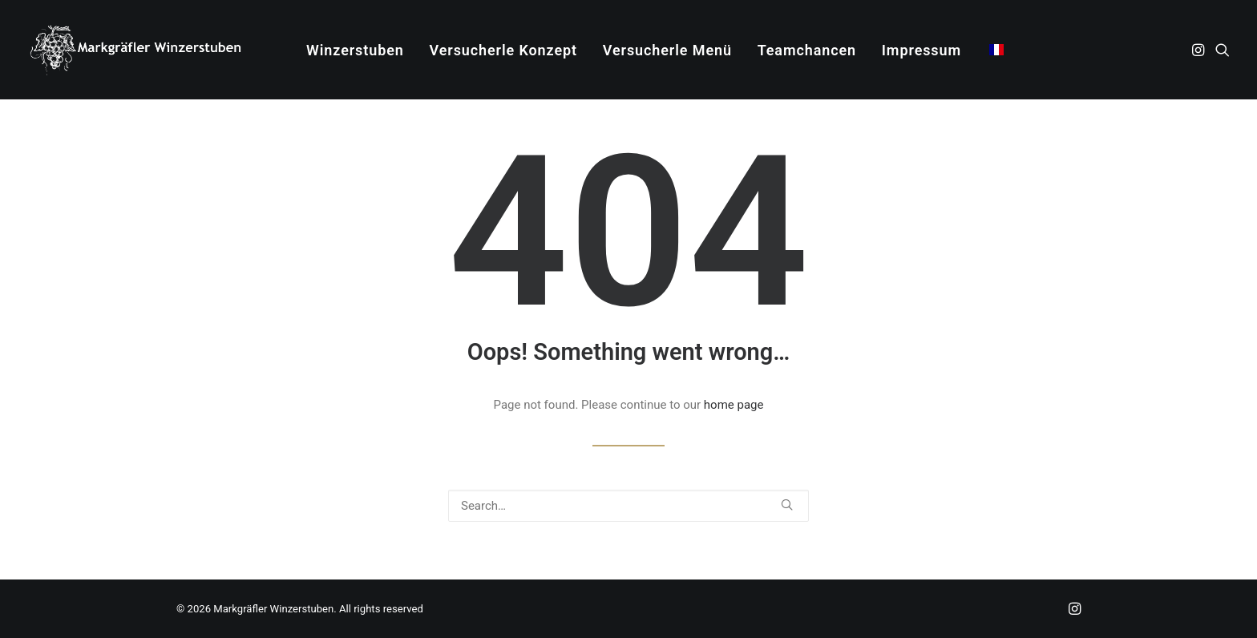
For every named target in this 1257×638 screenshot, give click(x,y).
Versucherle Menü (667, 50)
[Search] (628, 506)
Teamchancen (807, 50)
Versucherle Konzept (503, 50)
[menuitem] (355, 50)
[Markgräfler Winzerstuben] (135, 50)
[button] (1200, 49)
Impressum (921, 50)
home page (734, 405)
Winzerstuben (355, 50)
